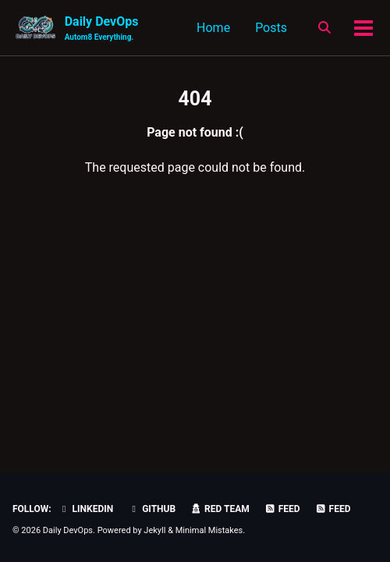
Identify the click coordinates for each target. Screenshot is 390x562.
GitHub (152, 508)
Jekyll (154, 530)
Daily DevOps (102, 28)
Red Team (220, 508)
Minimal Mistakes (209, 530)
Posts (271, 27)
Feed (282, 508)
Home (213, 27)
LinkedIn (86, 508)
